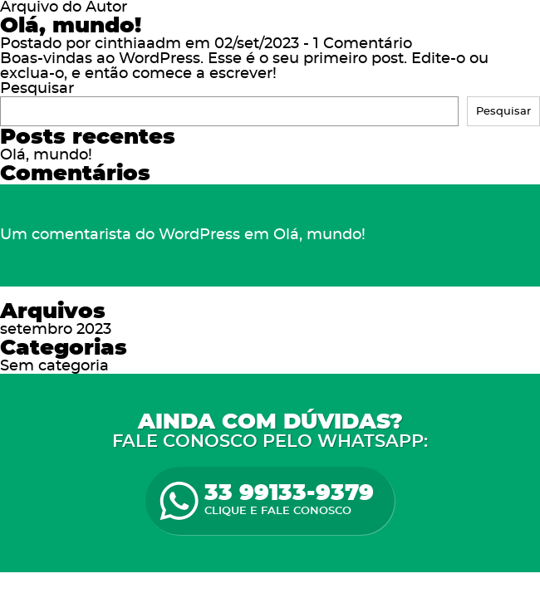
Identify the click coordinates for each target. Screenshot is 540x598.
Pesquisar (37, 88)
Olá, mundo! (70, 26)
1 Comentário (362, 44)
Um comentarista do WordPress (120, 235)
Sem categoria (54, 366)
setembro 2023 (55, 329)
